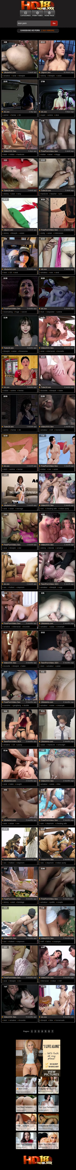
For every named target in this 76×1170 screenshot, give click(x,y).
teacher (54, 194)
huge (17, 312)
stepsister (51, 312)
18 (11, 272)
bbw (58, 784)
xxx (18, 823)
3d (20, 115)
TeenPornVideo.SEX (50, 584)
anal (14, 76)
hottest (11, 587)
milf (51, 430)
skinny (43, 76)
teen (5, 154)
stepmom (20, 587)
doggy (57, 154)
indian (12, 154)
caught (19, 784)
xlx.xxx (6, 112)
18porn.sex (46, 72)
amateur (7, 76)
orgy (60, 587)
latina (48, 942)
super (43, 115)
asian (59, 76)
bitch (5, 469)
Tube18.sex (9, 190)
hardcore (20, 154)
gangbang (17, 705)
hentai (13, 115)
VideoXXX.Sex (10, 151)
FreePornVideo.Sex (49, 151)
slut (19, 548)
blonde (51, 548)
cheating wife (51, 509)
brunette (60, 351)
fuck (42, 312)
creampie (60, 627)
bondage (20, 902)
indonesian (59, 233)
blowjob (22, 76)
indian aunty (64, 509)
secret (24, 312)
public (52, 902)
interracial (51, 351)
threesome (23, 351)
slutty (43, 233)
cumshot (7, 705)
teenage (20, 509)
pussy (19, 745)
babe (61, 391)
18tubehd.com (10, 72)
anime (6, 115)
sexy (19, 194)
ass (51, 272)
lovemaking (8, 312)
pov (60, 194)
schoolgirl (61, 745)
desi (57, 115)
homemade (60, 430)
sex (49, 469)
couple (60, 902)
